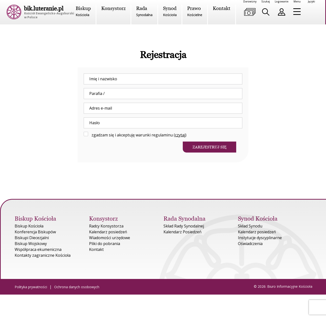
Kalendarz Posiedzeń (182, 232)
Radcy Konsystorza (106, 226)
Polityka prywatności (31, 287)
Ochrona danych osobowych (76, 287)
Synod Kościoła (257, 218)
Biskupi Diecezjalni (32, 237)
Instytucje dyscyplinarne (260, 237)
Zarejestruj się (209, 147)
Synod (170, 11)
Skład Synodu (250, 226)
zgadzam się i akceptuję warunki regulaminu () (135, 135)
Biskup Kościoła (36, 218)
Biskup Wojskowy (31, 243)
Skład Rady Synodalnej (183, 226)
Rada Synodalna (184, 218)
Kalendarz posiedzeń (108, 232)
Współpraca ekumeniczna (38, 249)
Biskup (83, 11)
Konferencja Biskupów (35, 232)
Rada (144, 11)
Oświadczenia (250, 243)
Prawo (194, 11)
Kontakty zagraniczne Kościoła (43, 255)
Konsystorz (113, 8)
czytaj (180, 135)
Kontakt (221, 8)
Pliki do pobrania (104, 243)
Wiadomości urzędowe (109, 237)
